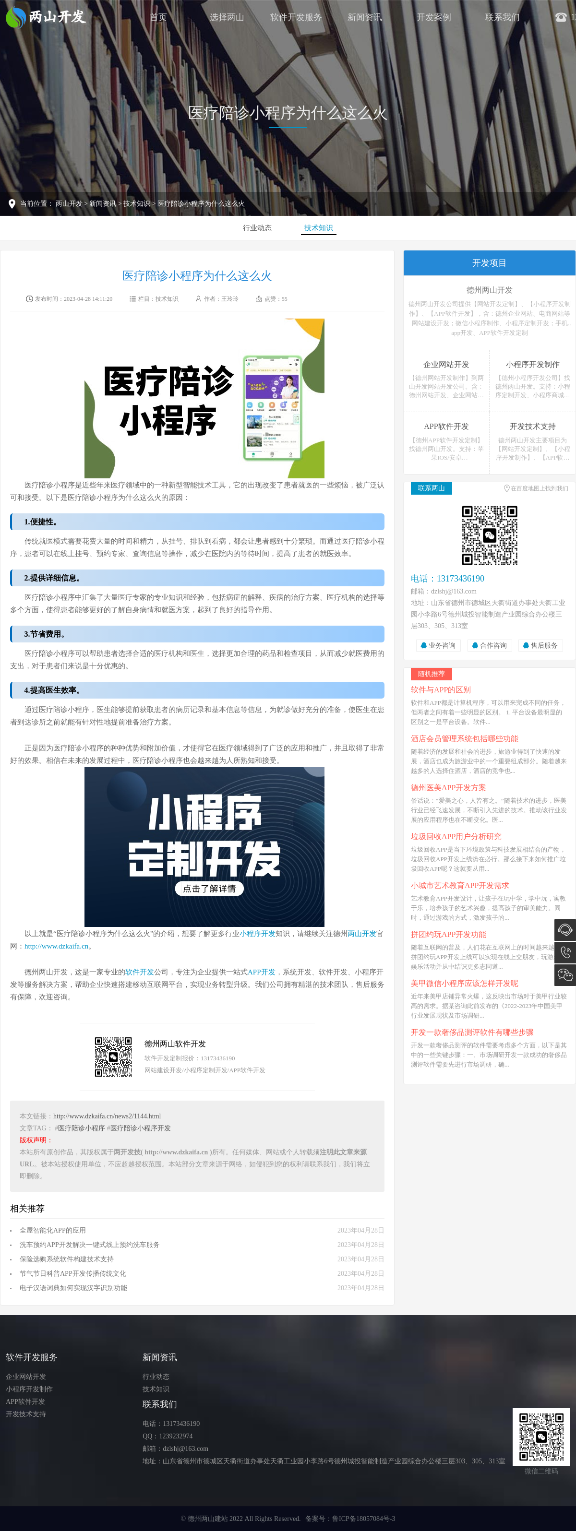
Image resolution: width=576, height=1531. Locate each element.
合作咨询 (493, 645)
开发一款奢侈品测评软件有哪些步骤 (472, 1032)
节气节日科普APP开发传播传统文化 (73, 1273)
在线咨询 (565, 930)
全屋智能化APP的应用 (53, 1230)
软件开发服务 (296, 17)
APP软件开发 (25, 1401)
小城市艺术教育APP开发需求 (460, 885)
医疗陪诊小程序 (81, 1128)
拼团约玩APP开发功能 (448, 934)
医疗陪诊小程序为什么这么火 (288, 112)
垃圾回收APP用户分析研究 (456, 836)
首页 (158, 17)
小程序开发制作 (29, 1389)
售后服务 (544, 645)
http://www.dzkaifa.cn (56, 946)
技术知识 (136, 203)
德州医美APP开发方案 (448, 787)
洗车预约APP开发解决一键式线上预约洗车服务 (90, 1244)
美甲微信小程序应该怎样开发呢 (464, 983)
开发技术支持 (26, 1414)
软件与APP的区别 (441, 690)
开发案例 (434, 17)
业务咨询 (442, 645)
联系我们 (502, 17)
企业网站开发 (26, 1376)
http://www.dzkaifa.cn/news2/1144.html (107, 1116)
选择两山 (227, 17)
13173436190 (565, 952)
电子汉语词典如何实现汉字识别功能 (73, 1288)
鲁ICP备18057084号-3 (363, 1518)
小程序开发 (258, 934)
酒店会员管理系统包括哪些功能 (464, 739)
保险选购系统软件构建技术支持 (67, 1259)
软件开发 (139, 972)
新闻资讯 (365, 17)
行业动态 (257, 228)
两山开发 (69, 203)
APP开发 (262, 972)
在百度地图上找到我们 (539, 488)
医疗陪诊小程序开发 (140, 1128)
